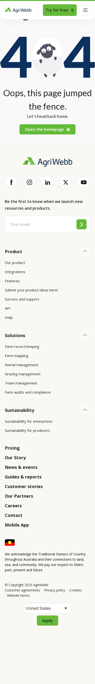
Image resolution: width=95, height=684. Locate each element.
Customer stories (24, 486)
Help (9, 317)
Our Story (15, 457)
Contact (13, 515)
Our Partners (19, 496)
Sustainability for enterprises (29, 421)
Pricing (12, 448)
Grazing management (23, 373)
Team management (21, 383)
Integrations (15, 271)
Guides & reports (23, 477)
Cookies (75, 590)
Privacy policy (54, 590)
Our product (15, 262)
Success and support (22, 299)
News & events (21, 467)
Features (12, 280)
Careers (13, 505)
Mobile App (17, 525)
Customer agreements (22, 590)
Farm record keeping (22, 346)
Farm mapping (16, 355)
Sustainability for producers (27, 430)
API (8, 308)
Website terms (18, 595)
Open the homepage (47, 129)
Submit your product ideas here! (31, 290)
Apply (47, 620)
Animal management (21, 364)
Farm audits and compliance (28, 392)
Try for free (60, 10)
